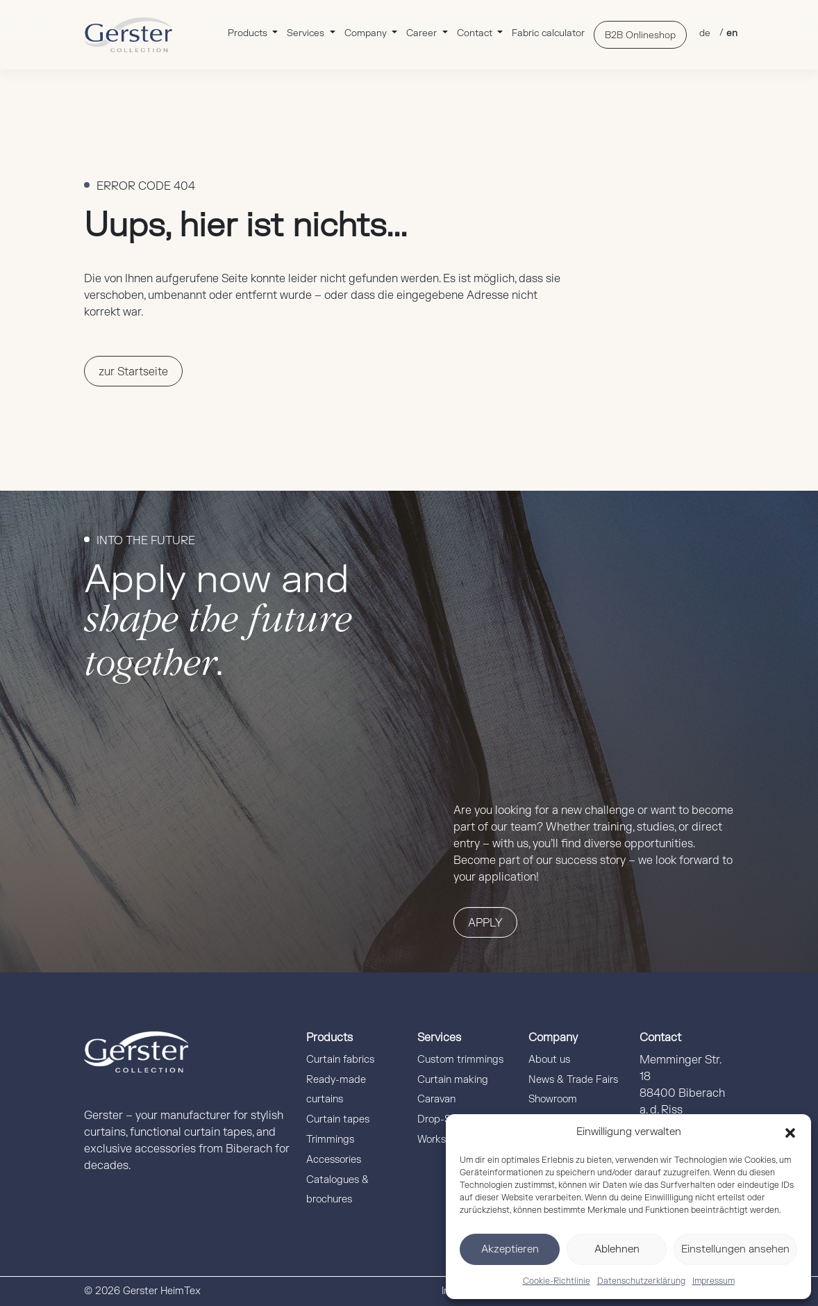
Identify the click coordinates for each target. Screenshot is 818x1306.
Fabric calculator (548, 33)
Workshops (442, 1139)
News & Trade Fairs (573, 1079)
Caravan (436, 1099)
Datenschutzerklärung (641, 1281)
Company (367, 33)
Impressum (713, 1281)
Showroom (552, 1099)
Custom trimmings (460, 1059)
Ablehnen (617, 1249)
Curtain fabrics (340, 1059)
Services (307, 33)
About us (549, 1059)
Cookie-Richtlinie (556, 1281)
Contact (476, 33)
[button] (790, 1132)
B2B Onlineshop (640, 35)
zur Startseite (133, 372)
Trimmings (330, 1139)
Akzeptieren (510, 1249)
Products (249, 33)
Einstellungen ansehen (735, 1249)
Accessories (333, 1159)
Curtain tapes (337, 1119)
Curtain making (452, 1079)
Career (423, 33)
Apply (485, 923)
